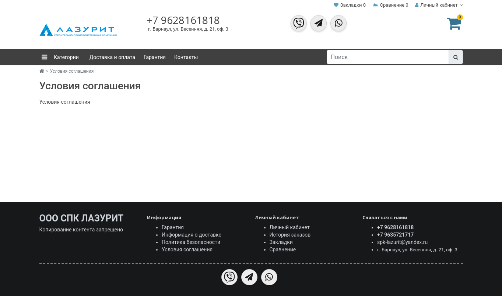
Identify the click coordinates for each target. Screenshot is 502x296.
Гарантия (155, 57)
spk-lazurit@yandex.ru (402, 242)
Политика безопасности (191, 242)
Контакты (186, 57)
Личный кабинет (290, 227)
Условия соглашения (72, 71)
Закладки (281, 242)
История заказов (290, 235)
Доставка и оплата (112, 57)
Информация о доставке (191, 235)
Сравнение (283, 249)
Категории (66, 57)
